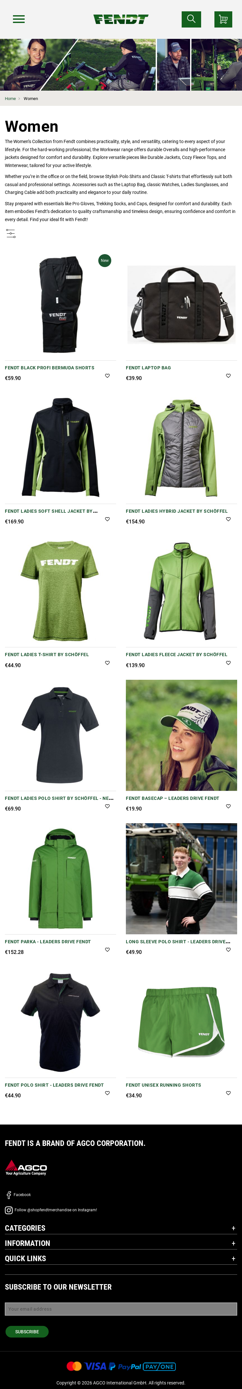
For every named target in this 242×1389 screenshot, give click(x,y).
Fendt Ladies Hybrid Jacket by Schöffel (177, 511)
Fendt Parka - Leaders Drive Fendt (48, 941)
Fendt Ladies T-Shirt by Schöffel (47, 654)
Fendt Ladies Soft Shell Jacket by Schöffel (49, 515)
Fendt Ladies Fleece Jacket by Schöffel (176, 654)
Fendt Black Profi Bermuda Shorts (49, 367)
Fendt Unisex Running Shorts (163, 1085)
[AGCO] (26, 1167)
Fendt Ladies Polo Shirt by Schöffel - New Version (59, 802)
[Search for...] (191, 19)
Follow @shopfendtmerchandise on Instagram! (51, 1210)
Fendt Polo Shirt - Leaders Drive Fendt (54, 1085)
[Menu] (19, 19)
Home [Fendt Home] (10, 98)
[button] (107, 376)
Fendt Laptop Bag (148, 367)
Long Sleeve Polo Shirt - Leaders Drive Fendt (175, 945)
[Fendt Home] (121, 13)
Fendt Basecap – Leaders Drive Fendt (173, 798)
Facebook (18, 1195)
